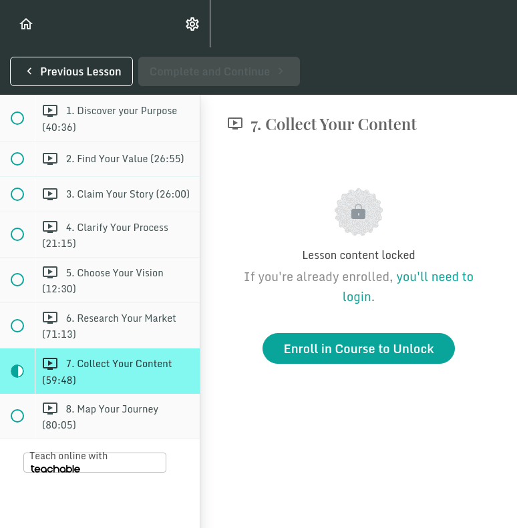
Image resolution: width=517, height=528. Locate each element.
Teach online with (68, 461)
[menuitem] (193, 23)
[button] (26, 23)
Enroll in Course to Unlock (358, 348)
